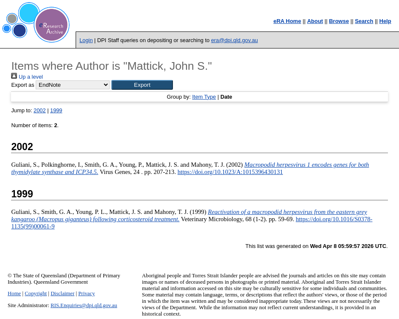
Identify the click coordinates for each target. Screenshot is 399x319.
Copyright (36, 293)
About (315, 21)
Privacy (86, 293)
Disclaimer (62, 293)
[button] (142, 85)
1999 (56, 110)
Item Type (204, 97)
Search (364, 21)
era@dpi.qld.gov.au (234, 40)
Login (86, 40)
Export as (22, 85)
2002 (39, 110)
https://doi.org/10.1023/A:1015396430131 (230, 171)
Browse (339, 21)
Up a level (26, 77)
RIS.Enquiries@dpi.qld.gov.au (84, 305)
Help (385, 21)
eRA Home (287, 21)
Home (14, 293)
